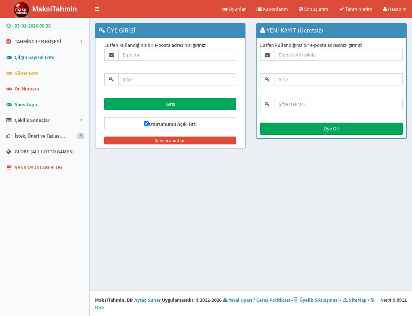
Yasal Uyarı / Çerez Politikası (256, 300)
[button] (96, 9)
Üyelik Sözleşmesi (316, 300)
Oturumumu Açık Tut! (173, 124)
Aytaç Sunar (147, 300)
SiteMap (355, 300)
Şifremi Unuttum (170, 140)
